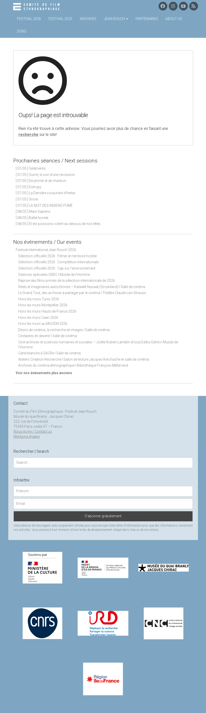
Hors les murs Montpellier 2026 (42, 305)
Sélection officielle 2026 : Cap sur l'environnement (56, 268)
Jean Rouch (116, 19)
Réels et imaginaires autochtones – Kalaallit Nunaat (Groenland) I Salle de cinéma (81, 287)
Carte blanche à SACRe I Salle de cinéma (49, 353)
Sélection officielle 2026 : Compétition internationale (58, 262)
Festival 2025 (60, 19)
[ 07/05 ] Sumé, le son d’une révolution (45, 175)
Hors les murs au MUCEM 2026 (42, 324)
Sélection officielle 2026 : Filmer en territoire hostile (57, 256)
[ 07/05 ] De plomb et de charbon (41, 181)
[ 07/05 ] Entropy (28, 187)
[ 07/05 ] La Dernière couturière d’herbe (45, 193)
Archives (88, 19)
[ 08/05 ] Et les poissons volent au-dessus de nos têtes (58, 224)
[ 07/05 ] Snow (27, 199)
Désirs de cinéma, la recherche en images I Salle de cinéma (64, 330)
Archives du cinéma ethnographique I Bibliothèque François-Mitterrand (73, 365)
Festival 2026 (29, 19)
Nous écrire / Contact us (32, 431)
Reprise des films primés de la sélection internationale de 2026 (66, 281)
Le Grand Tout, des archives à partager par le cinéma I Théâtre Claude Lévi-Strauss (82, 293)
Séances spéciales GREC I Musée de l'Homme (54, 275)
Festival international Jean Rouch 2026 (46, 250)
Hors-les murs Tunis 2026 (38, 299)
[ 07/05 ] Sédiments (31, 168)
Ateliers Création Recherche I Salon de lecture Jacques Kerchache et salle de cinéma (83, 359)
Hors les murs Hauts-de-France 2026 (47, 311)
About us (174, 19)
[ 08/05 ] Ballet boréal (32, 218)
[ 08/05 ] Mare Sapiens (33, 211)
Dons (21, 31)
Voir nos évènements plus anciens (44, 373)
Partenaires (147, 19)
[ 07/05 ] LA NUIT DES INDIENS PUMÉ (44, 205)
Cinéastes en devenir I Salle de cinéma (47, 336)
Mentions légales (26, 436)
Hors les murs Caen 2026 (38, 318)
